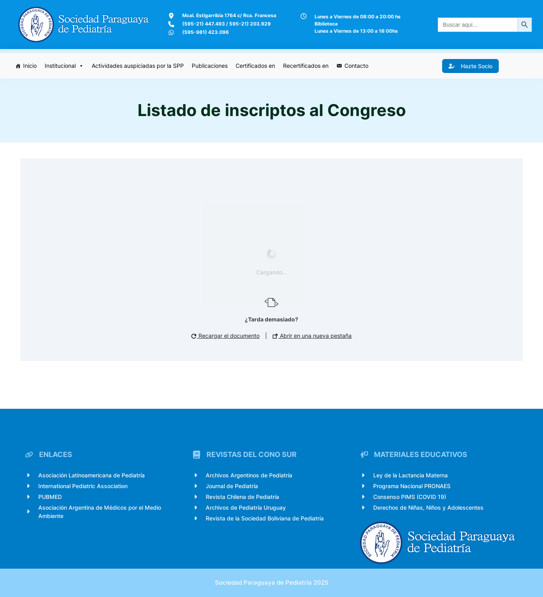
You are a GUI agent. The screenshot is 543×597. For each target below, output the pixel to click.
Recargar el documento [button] (225, 335)
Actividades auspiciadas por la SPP (138, 65)
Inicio (30, 65)
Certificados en (255, 65)
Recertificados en (306, 65)
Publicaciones (210, 65)
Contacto (356, 65)
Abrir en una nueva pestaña (312, 335)
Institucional (64, 66)
